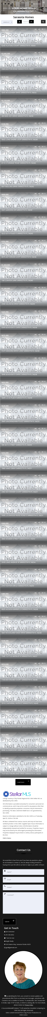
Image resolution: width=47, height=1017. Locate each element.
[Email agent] (9, 4)
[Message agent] (23, 938)
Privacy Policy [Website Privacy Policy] (29, 1005)
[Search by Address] (25, 21)
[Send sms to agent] (5, 4)
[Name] (23, 872)
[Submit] (9, 921)
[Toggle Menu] (44, 2)
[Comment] (23, 903)
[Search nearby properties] (19, 21)
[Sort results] (7, 22)
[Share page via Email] (12, 4)
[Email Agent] (23, 947)
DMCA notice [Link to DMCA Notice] (23, 1015)
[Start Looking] (31, 21)
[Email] (23, 880)
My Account (35, 4)
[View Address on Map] (23, 944)
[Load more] (23, 782)
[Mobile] (23, 887)
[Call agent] (2, 4)
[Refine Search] (43, 21)
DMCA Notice (7, 838)
